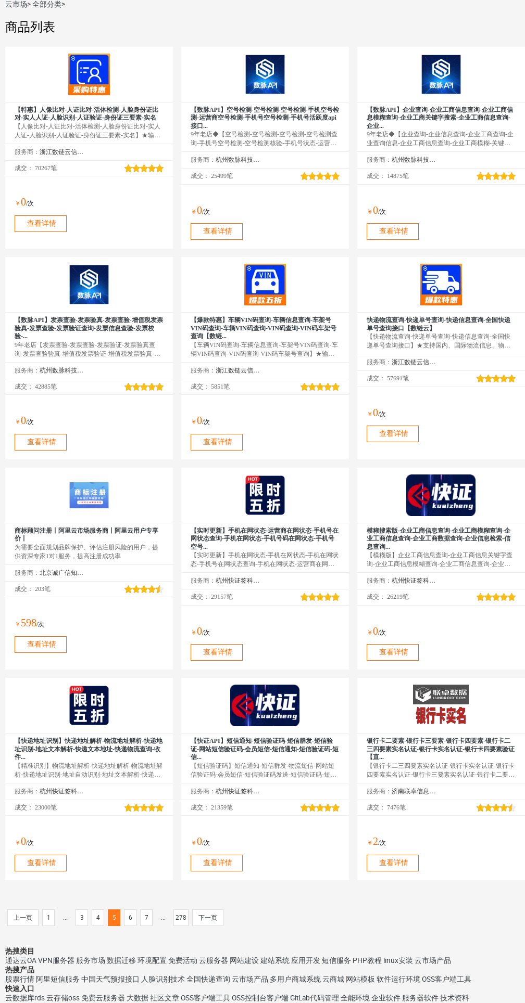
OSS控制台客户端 (260, 998)
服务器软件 (420, 998)
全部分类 (46, 4)
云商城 (333, 979)
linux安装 (398, 960)
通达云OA (20, 960)
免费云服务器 (103, 998)
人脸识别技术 (163, 979)
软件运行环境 (398, 979)
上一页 (23, 917)
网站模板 (360, 979)
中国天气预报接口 (110, 979)
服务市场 (90, 960)
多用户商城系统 (295, 979)
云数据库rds (25, 998)
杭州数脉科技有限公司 (238, 159)
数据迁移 (121, 960)
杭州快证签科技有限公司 (238, 580)
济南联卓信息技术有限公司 (414, 791)
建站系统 (275, 960)
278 (181, 917)
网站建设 (244, 960)
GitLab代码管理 (314, 998)
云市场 (16, 4)
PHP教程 (367, 960)
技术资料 (454, 998)
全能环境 (355, 998)
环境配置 (152, 960)
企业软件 (386, 998)
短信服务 (336, 960)
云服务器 (213, 960)
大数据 (137, 998)
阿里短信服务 (58, 979)
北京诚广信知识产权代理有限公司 (62, 572)
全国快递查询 (208, 979)
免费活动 (182, 960)
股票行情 (19, 979)
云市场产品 (433, 960)
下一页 (207, 917)
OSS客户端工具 (446, 979)
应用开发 (305, 960)
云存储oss (63, 998)
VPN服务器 (56, 960)
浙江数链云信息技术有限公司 (62, 152)
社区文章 (164, 998)
